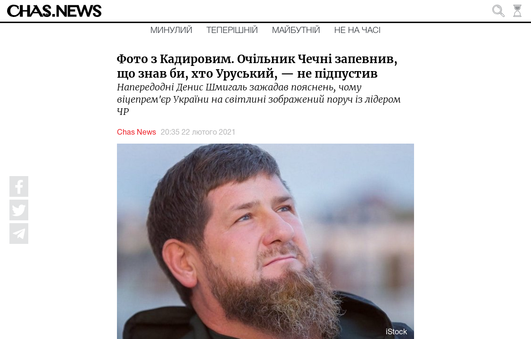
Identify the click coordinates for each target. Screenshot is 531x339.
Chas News (136, 132)
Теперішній (232, 30)
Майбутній (296, 30)
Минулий (171, 30)
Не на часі (357, 30)
